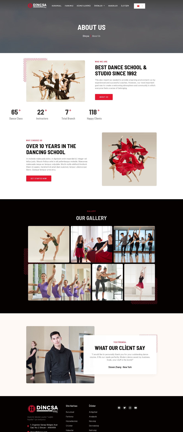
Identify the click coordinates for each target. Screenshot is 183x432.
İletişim (125, 6)
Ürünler (99, 6)
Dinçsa (86, 35)
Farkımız (69, 6)
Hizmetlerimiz (84, 6)
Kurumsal (57, 6)
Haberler (113, 6)
